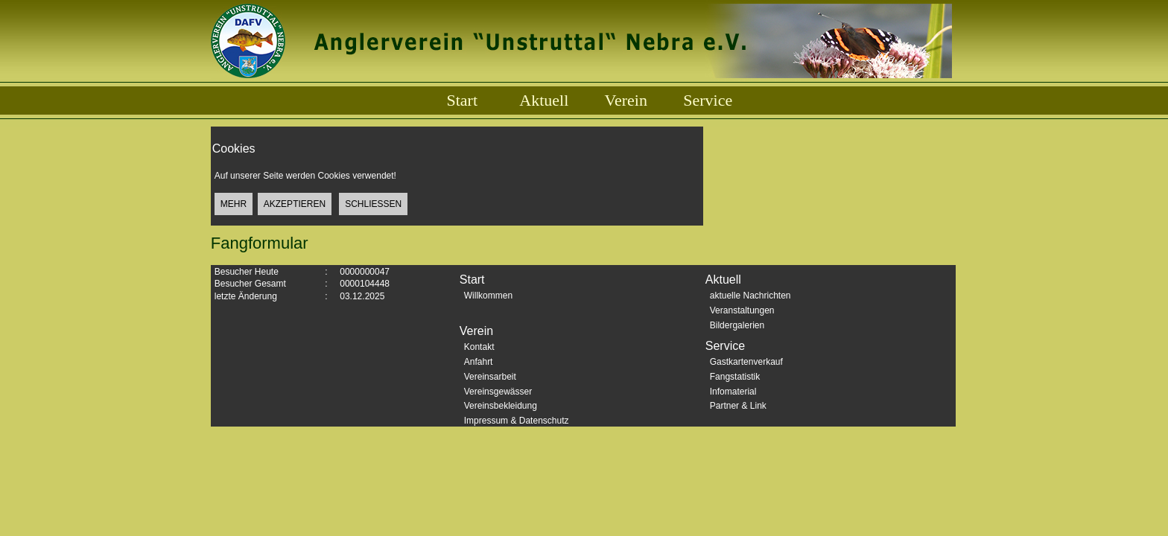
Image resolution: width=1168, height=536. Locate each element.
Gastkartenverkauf (746, 362)
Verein (626, 100)
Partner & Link (738, 406)
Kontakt (479, 347)
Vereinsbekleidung (500, 406)
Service (707, 100)
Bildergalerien (737, 325)
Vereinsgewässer (498, 391)
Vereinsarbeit (490, 376)
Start (461, 100)
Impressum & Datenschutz (516, 420)
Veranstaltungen (742, 310)
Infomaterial (733, 391)
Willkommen (488, 295)
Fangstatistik (735, 376)
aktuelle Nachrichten (750, 295)
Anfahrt (478, 362)
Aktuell (543, 100)
